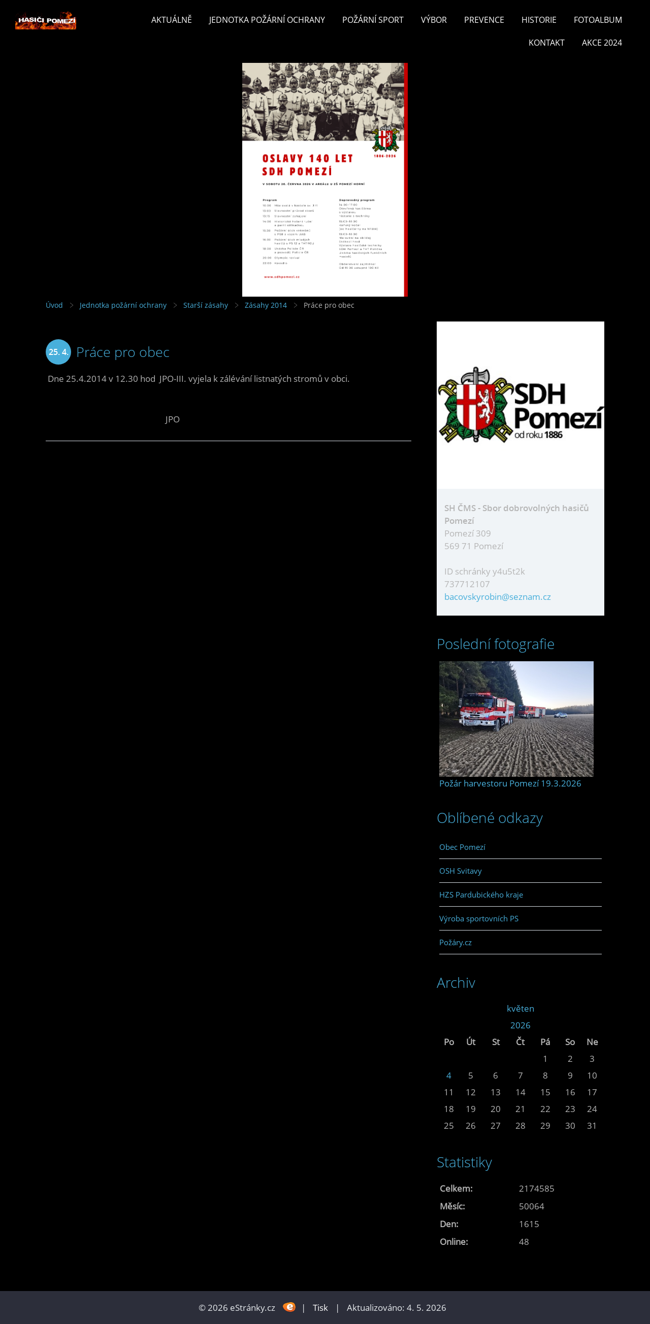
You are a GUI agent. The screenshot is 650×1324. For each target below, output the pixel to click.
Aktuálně (171, 19)
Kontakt (547, 42)
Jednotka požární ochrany (267, 19)
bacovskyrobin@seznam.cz (497, 596)
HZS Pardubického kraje (481, 894)
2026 (520, 1025)
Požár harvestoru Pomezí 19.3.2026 (510, 783)
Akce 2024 (602, 42)
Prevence (484, 19)
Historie (539, 19)
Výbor (434, 19)
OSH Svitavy (460, 871)
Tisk (320, 1307)
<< (449, 1008)
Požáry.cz (455, 942)
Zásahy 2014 (266, 305)
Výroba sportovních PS (478, 918)
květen (520, 1008)
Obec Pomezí (462, 847)
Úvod (54, 305)
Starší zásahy (205, 305)
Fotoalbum (598, 19)
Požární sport (373, 19)
